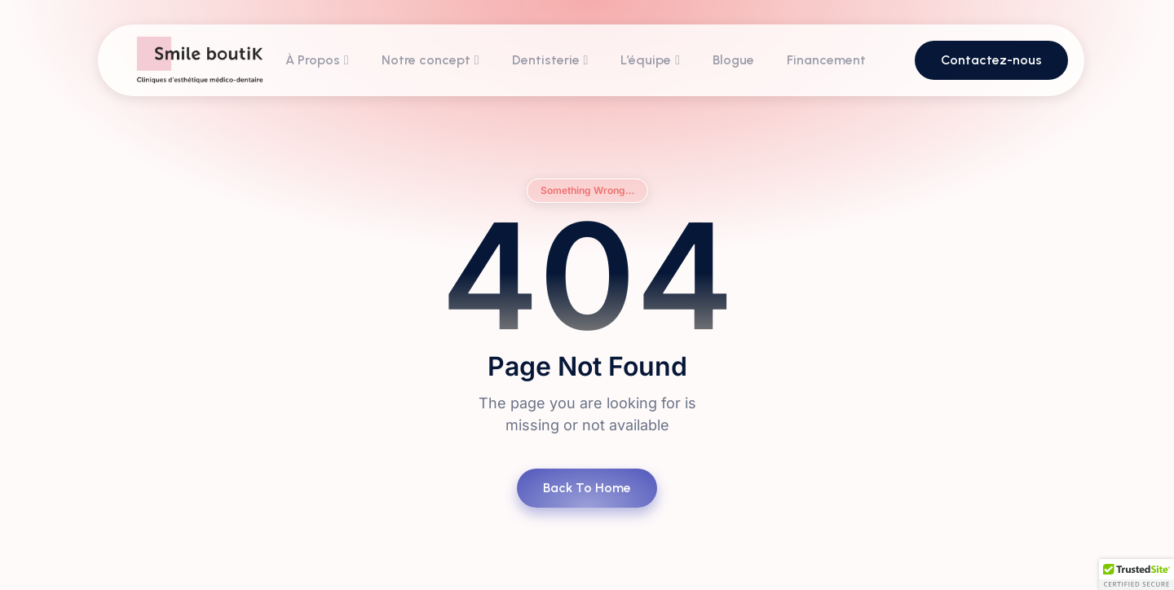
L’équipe (650, 60)
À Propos (317, 60)
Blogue (733, 60)
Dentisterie (550, 60)
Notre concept (430, 60)
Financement (826, 60)
